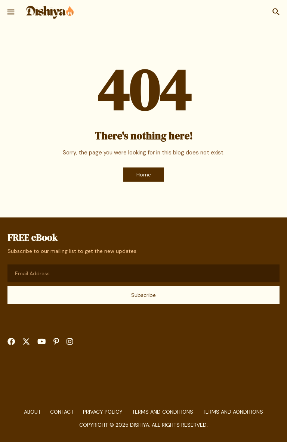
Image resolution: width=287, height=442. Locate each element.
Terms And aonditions (233, 411)
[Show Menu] (10, 12)
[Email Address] (143, 273)
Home (143, 174)
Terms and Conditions (162, 411)
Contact (62, 411)
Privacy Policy (103, 411)
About (32, 411)
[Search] (277, 12)
